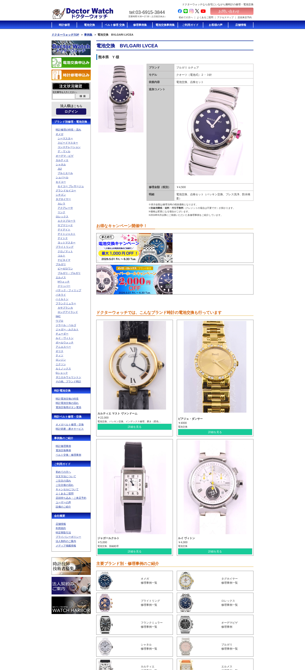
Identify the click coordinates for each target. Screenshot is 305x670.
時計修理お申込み (235, 656)
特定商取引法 (63, 532)
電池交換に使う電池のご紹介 (205, 636)
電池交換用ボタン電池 (68, 407)
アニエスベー (63, 346)
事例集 (88, 34)
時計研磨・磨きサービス (70, 428)
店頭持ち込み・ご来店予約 (71, 497)
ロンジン (61, 359)
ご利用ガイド (62, 464)
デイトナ (63, 238)
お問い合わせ (231, 11)
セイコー (61, 181)
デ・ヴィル (64, 151)
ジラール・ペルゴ (66, 325)
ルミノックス (63, 368)
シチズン (61, 194)
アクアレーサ (65, 207)
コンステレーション (69, 147)
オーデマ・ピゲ (65, 155)
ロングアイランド (68, 312)
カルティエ (62, 160)
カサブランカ (65, 307)
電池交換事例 (63, 450)
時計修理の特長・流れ (68, 129)
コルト (61, 255)
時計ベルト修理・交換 (68, 416)
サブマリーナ (65, 225)
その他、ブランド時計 (68, 381)
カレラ (61, 203)
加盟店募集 (231, 641)
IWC (58, 316)
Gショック (62, 372)
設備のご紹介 (63, 506)
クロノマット (65, 251)
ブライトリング (65, 246)
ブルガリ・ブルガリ (69, 273)
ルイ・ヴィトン (65, 338)
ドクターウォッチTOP (65, 34)
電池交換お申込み (235, 653)
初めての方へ (186, 17)
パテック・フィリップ (68, 290)
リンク (61, 212)
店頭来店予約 (245, 17)
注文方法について (66, 476)
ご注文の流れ (63, 480)
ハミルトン (62, 299)
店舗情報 (61, 523)
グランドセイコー (66, 190)
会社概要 (59, 515)
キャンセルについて (67, 489)
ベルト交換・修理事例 (68, 454)
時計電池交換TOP (201, 623)
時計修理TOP (199, 641)
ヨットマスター (66, 242)
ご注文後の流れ (65, 485)
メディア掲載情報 (66, 545)
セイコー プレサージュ (71, 186)
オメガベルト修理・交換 (70, 424)
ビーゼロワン (65, 268)
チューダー (62, 333)
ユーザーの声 (63, 502)
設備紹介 (163, 653)
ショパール (62, 177)
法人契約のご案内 (66, 541)
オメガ (59, 134)
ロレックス (62, 216)
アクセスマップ (225, 17)
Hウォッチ (64, 281)
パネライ (61, 294)
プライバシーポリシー (68, 536)
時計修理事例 (63, 446)
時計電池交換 (62, 390)
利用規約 (61, 528)
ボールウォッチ (65, 342)
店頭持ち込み (166, 645)
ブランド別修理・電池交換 (70, 121)
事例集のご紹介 (63, 438)
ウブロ (59, 320)
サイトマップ (233, 649)
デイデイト (64, 229)
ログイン (71, 111)
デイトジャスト (66, 233)
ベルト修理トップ (201, 648)
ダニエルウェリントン (68, 377)
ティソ (59, 355)
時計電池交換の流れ (67, 403)
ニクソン (61, 364)
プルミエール (65, 173)
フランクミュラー (66, 303)
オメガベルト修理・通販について (205, 654)
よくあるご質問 (205, 17)
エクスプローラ (66, 220)
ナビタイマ (64, 259)
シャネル (61, 164)
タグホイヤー (63, 199)
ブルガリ (61, 264)
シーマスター (65, 138)
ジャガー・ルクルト (67, 329)
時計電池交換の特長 (67, 398)
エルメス (61, 277)
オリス (59, 351)
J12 (60, 168)
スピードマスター (68, 142)
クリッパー (64, 286)
